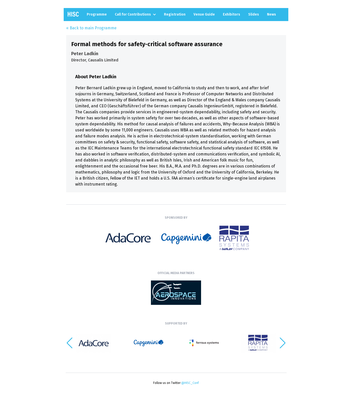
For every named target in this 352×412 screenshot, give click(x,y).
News (271, 14)
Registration (175, 14)
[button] (282, 343)
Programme (97, 14)
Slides (253, 14)
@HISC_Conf (190, 383)
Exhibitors (231, 14)
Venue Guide (204, 14)
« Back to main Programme (91, 28)
